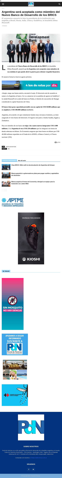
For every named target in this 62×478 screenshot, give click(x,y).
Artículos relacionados (9, 160)
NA (8, 148)
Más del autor (22, 160)
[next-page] (6, 190)
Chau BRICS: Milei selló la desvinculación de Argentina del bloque (33, 165)
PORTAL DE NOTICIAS (11, 146)
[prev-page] (3, 190)
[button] (3, 4)
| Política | (4, 169)
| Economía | (5, 177)
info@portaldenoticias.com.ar (38, 458)
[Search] (59, 4)
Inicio (3, 8)
